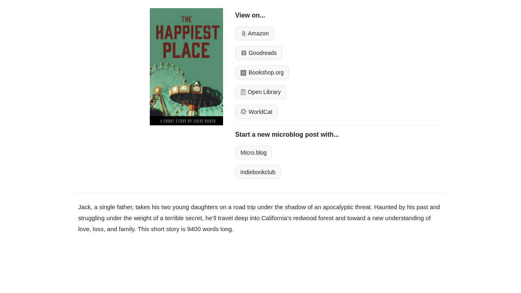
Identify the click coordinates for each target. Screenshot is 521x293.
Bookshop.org (262, 72)
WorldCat (256, 112)
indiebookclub (258, 172)
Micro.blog (254, 152)
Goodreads (259, 53)
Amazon (255, 33)
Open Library (261, 92)
